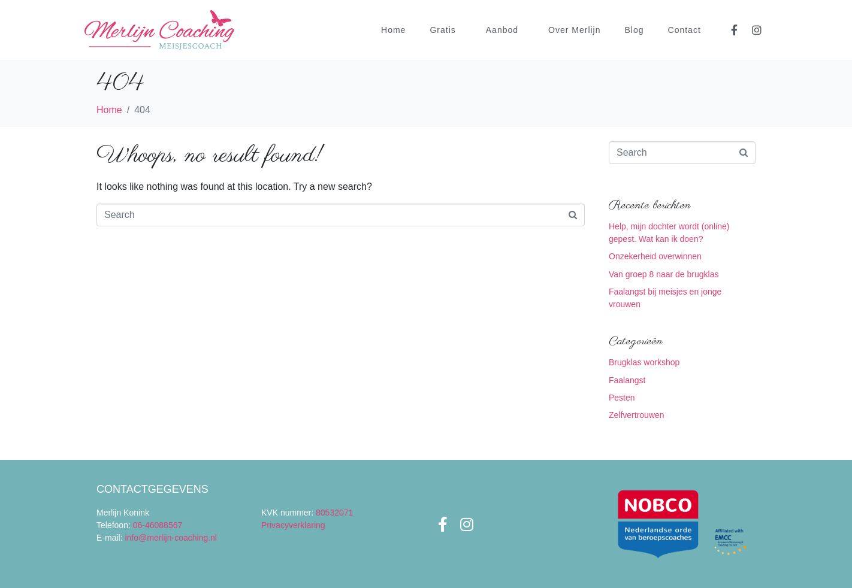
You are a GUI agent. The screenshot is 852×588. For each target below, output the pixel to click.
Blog (634, 30)
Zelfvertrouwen (636, 415)
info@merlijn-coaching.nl (171, 537)
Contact (684, 30)
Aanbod (502, 30)
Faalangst (627, 380)
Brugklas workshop (644, 362)
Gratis (442, 30)
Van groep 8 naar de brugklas (663, 274)
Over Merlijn (574, 30)
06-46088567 (158, 525)
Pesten (622, 397)
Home (393, 30)
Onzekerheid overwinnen (655, 256)
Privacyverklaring (293, 525)
